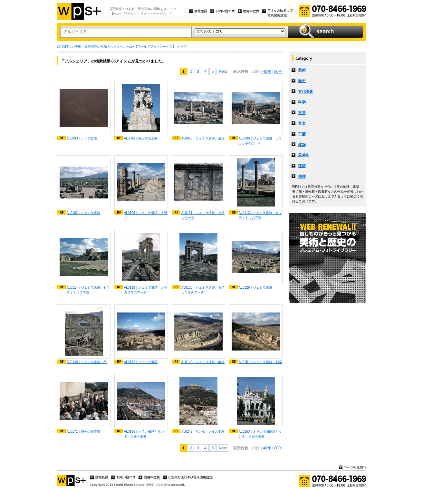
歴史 (302, 81)
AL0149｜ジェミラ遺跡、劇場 (203, 362)
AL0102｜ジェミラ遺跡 (84, 213)
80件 (278, 71)
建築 (302, 144)
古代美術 (305, 91)
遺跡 (302, 166)
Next (223, 71)
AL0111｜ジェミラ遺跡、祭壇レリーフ (203, 215)
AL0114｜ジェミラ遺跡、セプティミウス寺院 (88, 290)
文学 (302, 112)
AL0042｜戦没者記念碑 (141, 138)
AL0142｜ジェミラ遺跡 (141, 362)
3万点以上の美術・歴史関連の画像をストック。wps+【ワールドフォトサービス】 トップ (122, 46)
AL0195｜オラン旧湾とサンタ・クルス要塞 (144, 434)
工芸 (302, 134)
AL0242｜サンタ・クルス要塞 (203, 431)
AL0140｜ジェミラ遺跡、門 (87, 362)
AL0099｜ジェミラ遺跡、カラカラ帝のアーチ (260, 141)
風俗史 (304, 155)
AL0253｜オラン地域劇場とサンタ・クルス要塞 (260, 434)
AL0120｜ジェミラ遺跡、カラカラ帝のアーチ (203, 290)
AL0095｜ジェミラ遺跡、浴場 (203, 138)
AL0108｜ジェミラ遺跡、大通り (146, 215)
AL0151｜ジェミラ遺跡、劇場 (260, 362)
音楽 (302, 123)
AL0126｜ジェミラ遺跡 (256, 287)
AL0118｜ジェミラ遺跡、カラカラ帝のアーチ (146, 290)
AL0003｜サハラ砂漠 (82, 138)
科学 (302, 102)
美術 (302, 70)
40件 (267, 71)
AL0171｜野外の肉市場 (84, 431)
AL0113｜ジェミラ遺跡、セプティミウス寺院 (260, 215)
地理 (302, 176)
